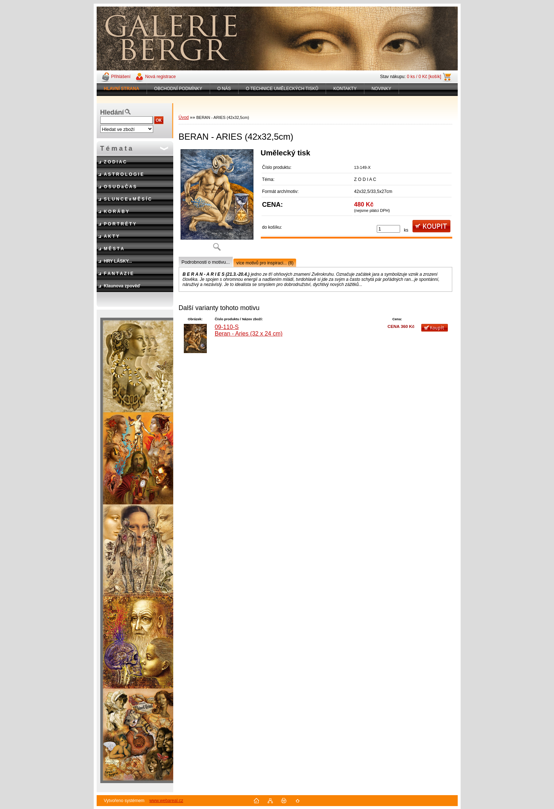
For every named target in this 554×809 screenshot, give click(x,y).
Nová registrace (160, 76)
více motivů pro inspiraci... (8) (265, 263)
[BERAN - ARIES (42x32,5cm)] (217, 202)
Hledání (112, 112)
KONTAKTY (345, 88)
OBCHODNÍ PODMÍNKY (178, 88)
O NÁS (224, 88)
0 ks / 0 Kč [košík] (424, 76)
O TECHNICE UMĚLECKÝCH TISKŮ (282, 88)
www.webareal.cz (166, 800)
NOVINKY (381, 88)
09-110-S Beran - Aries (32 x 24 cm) (249, 330)
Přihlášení (121, 76)
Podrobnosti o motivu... (206, 262)
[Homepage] (122, 88)
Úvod (184, 117)
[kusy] (388, 229)
